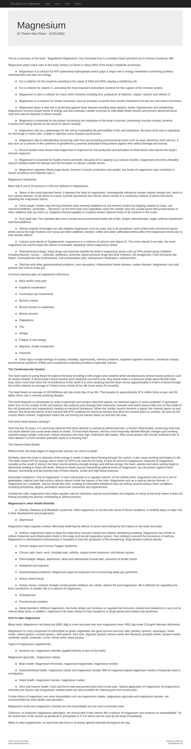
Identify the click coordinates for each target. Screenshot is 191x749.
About (57, 4)
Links (67, 4)
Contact (77, 4)
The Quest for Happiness (25, 3)
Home (47, 4)
